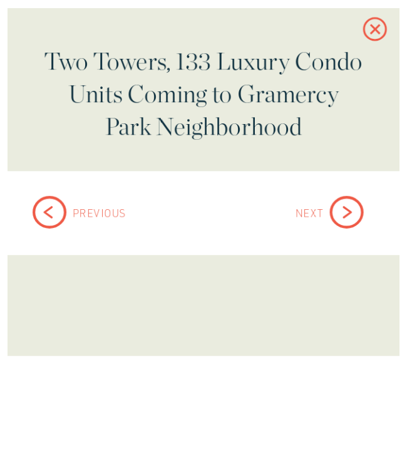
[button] (369, 35)
